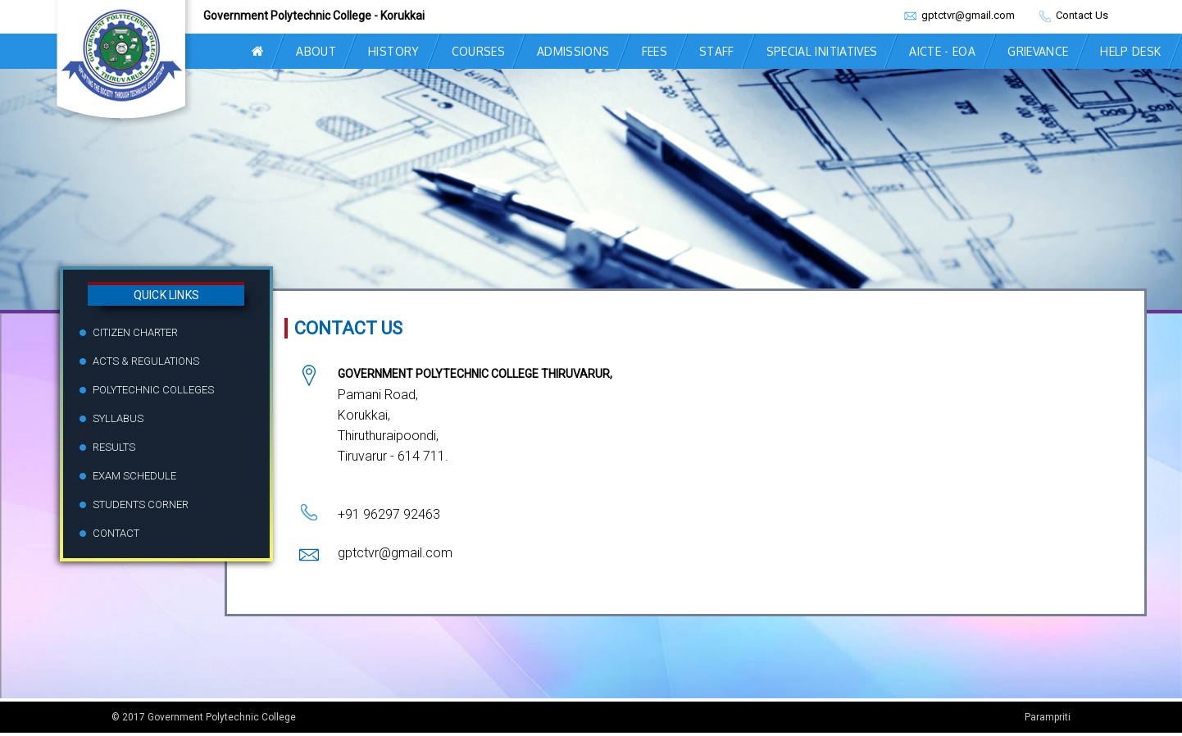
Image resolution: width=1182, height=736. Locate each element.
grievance (1037, 51)
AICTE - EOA (942, 51)
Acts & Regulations (146, 361)
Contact (116, 533)
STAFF (716, 51)
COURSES (478, 51)
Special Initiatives (822, 51)
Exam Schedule (134, 476)
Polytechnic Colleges (153, 390)
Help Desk (1130, 51)
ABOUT (316, 51)
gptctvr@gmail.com (967, 15)
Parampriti (1048, 717)
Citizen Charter (135, 332)
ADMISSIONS (573, 51)
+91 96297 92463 (389, 514)
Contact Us (1080, 15)
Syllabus (118, 418)
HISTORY (393, 51)
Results (114, 447)
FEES (654, 51)
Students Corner (141, 504)
